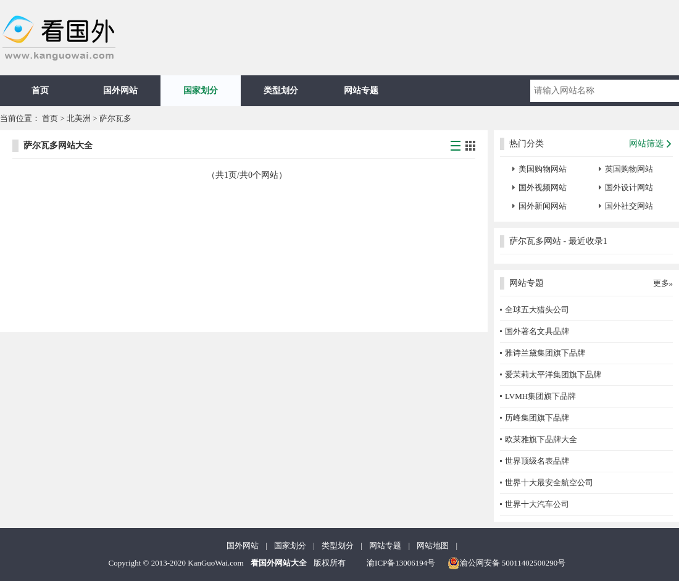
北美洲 (79, 118)
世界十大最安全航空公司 (549, 482)
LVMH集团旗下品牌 (540, 396)
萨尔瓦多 (115, 118)
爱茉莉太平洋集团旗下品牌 (553, 374)
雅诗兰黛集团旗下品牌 (545, 352)
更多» (663, 283)
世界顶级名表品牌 (537, 461)
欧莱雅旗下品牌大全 (541, 439)
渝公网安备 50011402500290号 (507, 563)
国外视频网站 (543, 187)
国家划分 (200, 90)
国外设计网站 (629, 187)
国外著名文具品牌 (537, 331)
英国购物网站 (629, 168)
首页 (40, 90)
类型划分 (281, 90)
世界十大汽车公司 (537, 504)
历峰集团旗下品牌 (537, 417)
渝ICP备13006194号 (401, 562)
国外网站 (120, 90)
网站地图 (433, 545)
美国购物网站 (543, 168)
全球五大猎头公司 (537, 309)
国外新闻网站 (543, 206)
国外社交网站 (629, 206)
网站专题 (361, 90)
